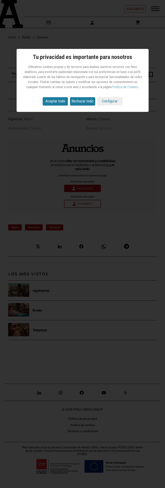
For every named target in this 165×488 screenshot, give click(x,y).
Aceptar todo (55, 101)
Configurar (110, 101)
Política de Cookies (125, 87)
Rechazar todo (82, 101)
